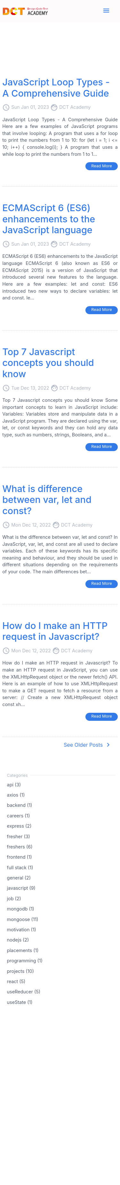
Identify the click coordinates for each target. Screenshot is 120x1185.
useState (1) (20, 1002)
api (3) (14, 784)
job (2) (14, 898)
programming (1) (25, 960)
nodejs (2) (18, 939)
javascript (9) (21, 888)
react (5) (16, 981)
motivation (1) (21, 929)
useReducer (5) (23, 991)
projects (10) (20, 971)
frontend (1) (19, 857)
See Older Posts (88, 745)
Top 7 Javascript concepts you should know (48, 362)
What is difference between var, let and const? (47, 499)
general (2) (19, 877)
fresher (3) (18, 836)
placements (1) (23, 950)
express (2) (19, 826)
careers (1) (18, 815)
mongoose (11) (22, 919)
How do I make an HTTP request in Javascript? (55, 631)
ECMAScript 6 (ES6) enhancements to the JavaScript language (48, 218)
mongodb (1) (20, 908)
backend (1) (19, 805)
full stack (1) (20, 867)
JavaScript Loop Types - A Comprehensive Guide (56, 87)
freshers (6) (20, 846)
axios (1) (16, 795)
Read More (101, 165)
